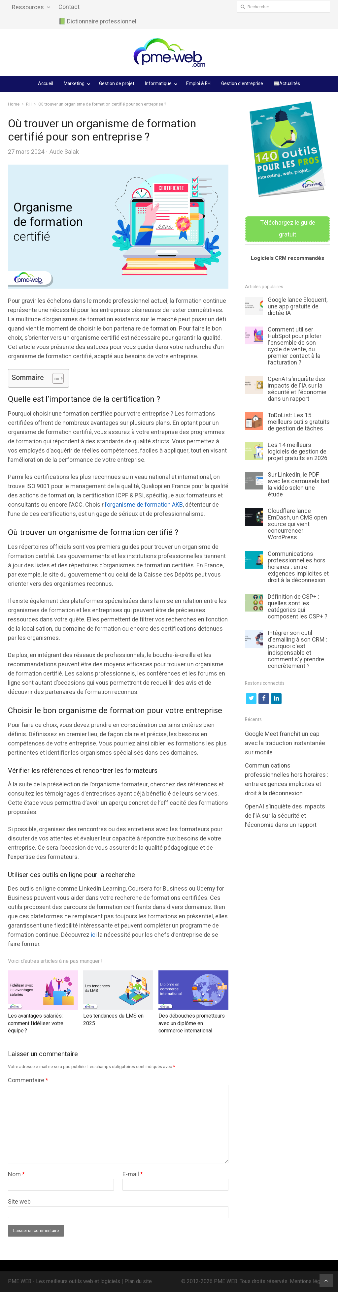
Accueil (45, 83)
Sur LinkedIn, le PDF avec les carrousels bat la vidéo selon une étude (298, 484)
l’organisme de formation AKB (144, 504)
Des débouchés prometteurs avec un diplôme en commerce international (191, 1023)
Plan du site (138, 1281)
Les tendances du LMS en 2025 (113, 1019)
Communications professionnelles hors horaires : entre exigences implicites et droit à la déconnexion (298, 567)
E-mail (132, 1174)
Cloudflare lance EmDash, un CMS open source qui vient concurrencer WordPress (297, 524)
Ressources (28, 7)
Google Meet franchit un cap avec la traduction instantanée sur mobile (285, 743)
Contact (69, 7)
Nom (16, 1174)
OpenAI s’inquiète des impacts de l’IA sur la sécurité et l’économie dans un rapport (285, 816)
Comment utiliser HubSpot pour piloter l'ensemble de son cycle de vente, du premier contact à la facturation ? (294, 346)
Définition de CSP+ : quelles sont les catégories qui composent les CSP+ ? (297, 606)
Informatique (158, 83)
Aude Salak (64, 151)
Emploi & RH (198, 83)
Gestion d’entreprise (242, 83)
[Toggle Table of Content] (54, 378)
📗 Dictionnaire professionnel (97, 21)
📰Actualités (287, 83)
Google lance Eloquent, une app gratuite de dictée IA (297, 307)
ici (94, 934)
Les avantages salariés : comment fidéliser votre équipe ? (35, 1023)
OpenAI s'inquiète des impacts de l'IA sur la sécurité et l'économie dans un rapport (297, 389)
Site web (19, 1201)
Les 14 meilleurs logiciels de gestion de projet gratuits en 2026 (297, 452)
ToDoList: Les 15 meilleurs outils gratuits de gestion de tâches (299, 422)
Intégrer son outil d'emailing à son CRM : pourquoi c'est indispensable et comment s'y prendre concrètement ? (297, 650)
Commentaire (28, 1080)
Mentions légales (310, 1281)
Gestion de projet (116, 83)
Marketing (74, 83)
